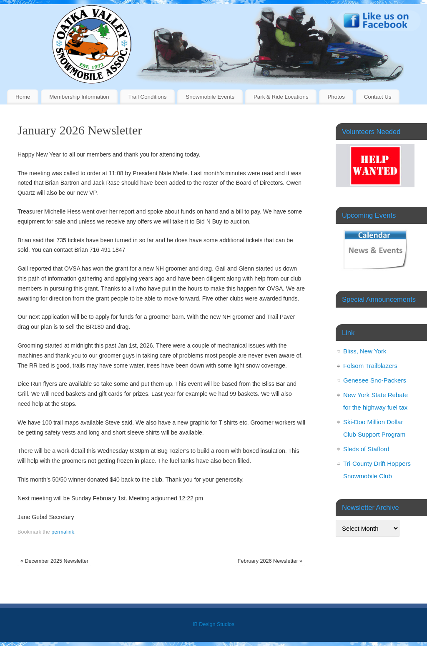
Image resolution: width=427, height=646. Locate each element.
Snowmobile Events (210, 97)
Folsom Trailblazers (370, 365)
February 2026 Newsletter (270, 561)
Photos (335, 97)
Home (22, 97)
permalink (62, 532)
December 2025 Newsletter (54, 561)
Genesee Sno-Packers (374, 380)
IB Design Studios (213, 624)
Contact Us (378, 97)
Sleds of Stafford (366, 448)
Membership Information (79, 97)
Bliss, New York (364, 351)
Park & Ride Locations (281, 97)
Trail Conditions (147, 97)
